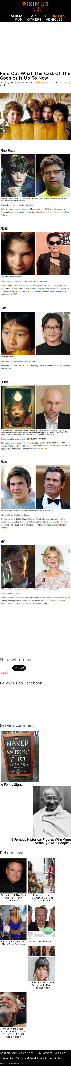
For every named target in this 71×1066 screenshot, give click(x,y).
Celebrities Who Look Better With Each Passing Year (42, 985)
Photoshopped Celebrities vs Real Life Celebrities (41, 897)
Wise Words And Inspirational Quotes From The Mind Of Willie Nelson (13, 1032)
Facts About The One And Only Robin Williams (13, 897)
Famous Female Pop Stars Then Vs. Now (13, 943)
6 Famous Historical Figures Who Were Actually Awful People (41, 841)
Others (34, 19)
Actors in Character (41, 941)
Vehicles (54, 19)
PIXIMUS (35, 4)
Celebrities (54, 16)
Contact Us (6, 1058)
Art (34, 16)
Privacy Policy (53, 1058)
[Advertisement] (35, 46)
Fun (19, 19)
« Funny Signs (11, 785)
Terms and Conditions (29, 1058)
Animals (19, 16)
